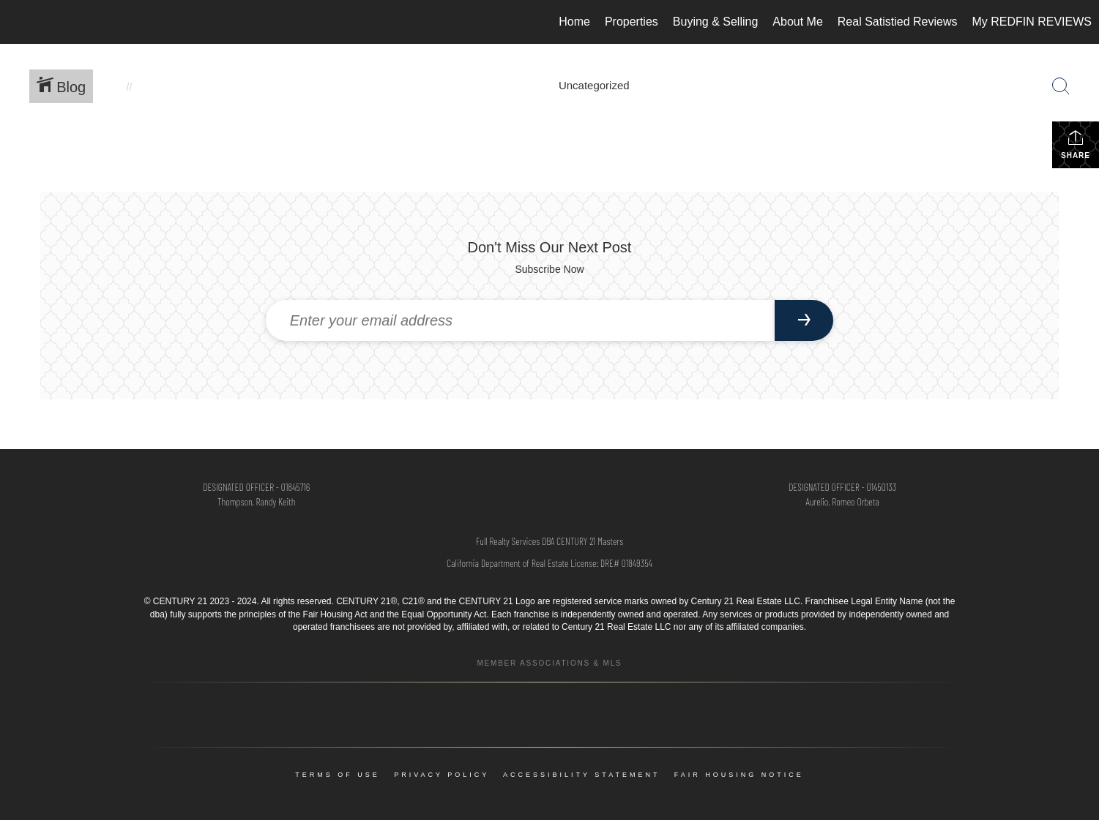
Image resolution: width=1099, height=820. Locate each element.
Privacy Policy (441, 774)
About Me (797, 21)
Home (574, 21)
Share (1075, 144)
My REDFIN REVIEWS (1032, 21)
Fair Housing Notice (739, 774)
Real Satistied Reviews (898, 21)
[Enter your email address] (520, 320)
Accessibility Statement (581, 774)
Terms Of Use (337, 774)
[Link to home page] (18, 22)
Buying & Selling (716, 21)
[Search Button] (1061, 86)
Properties (631, 21)
